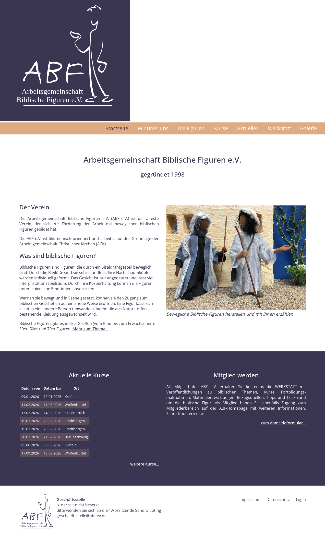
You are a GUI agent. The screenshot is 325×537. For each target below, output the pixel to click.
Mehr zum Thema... (90, 329)
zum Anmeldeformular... (283, 423)
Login (301, 499)
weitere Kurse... (144, 464)
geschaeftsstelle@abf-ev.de (82, 515)
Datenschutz (278, 499)
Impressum (250, 499)
